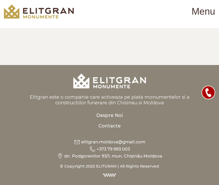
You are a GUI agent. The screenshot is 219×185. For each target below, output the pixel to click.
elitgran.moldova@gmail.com (109, 141)
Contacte (109, 125)
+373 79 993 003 (109, 148)
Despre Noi (109, 115)
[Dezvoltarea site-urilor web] (109, 175)
